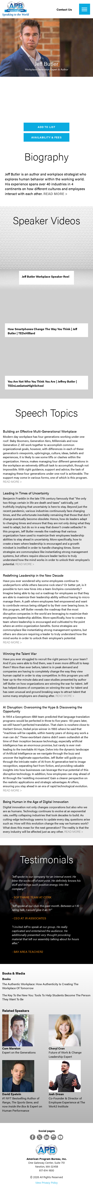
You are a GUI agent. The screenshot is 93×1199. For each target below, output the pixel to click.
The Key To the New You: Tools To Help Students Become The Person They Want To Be (46, 997)
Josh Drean (56, 1094)
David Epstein (11, 1094)
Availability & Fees (46, 137)
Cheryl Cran (57, 1048)
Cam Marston (11, 1048)
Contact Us (64, 9)
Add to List (46, 127)
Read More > (55, 194)
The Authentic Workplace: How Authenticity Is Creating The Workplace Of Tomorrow (40, 986)
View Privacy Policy (46, 1182)
